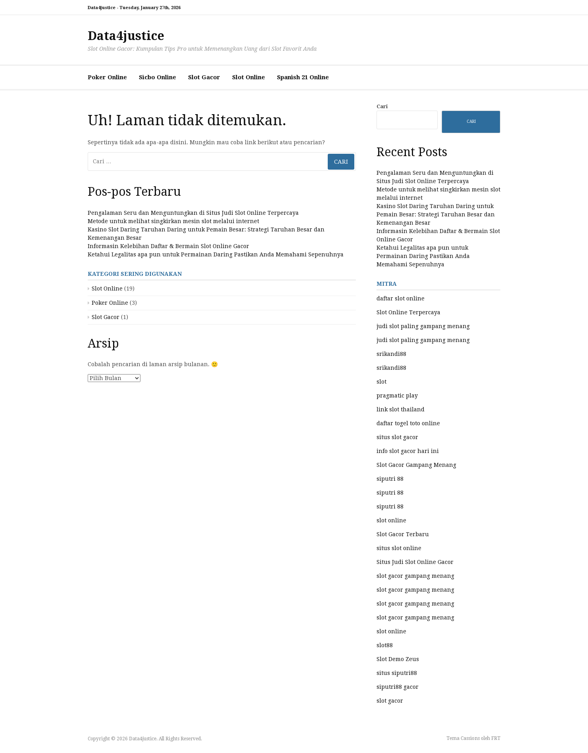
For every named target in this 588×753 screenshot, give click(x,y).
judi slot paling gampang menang (423, 326)
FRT (495, 738)
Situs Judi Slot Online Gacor (415, 562)
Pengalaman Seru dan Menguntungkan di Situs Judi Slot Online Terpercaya (193, 213)
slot (381, 381)
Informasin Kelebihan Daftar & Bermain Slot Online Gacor (168, 246)
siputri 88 (390, 479)
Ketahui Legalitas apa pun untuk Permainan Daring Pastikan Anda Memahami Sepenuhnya (216, 254)
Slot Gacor (204, 77)
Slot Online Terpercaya (408, 312)
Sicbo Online (157, 77)
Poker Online (107, 77)
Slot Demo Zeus (398, 659)
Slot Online (248, 77)
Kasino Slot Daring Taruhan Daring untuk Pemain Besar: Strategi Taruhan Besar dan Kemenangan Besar (436, 214)
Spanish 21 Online (303, 77)
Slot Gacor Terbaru (403, 534)
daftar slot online (401, 298)
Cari (382, 106)
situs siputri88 (397, 673)
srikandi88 (391, 354)
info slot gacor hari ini (408, 451)
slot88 (385, 645)
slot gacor (390, 701)
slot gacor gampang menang (415, 576)
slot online (391, 520)
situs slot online (399, 548)
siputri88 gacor (398, 687)
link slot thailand (401, 409)
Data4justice (126, 36)
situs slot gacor (397, 437)
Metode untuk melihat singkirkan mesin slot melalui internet (173, 221)
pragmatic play (397, 395)
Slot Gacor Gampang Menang (416, 465)
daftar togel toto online (408, 423)
